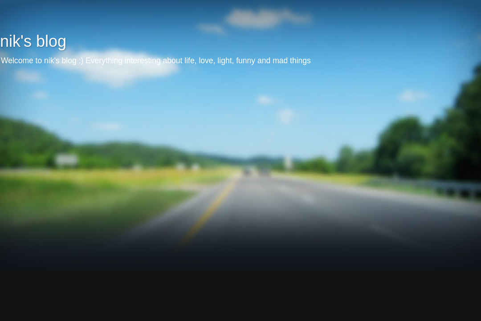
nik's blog (33, 41)
